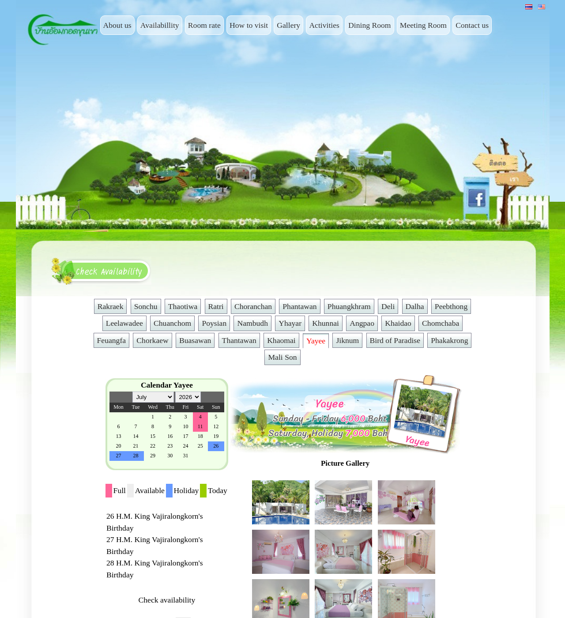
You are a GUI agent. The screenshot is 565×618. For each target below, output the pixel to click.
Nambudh (252, 323)
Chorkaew (152, 340)
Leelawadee (124, 323)
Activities (324, 25)
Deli (388, 306)
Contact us (472, 25)
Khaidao (398, 323)
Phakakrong (449, 340)
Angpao (362, 323)
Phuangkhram (349, 306)
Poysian (214, 323)
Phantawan (299, 306)
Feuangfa (111, 340)
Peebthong (451, 306)
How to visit (249, 25)
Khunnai (325, 323)
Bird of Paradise (395, 340)
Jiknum (347, 340)
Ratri (216, 306)
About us (117, 25)
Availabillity (159, 25)
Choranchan (253, 306)
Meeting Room (423, 25)
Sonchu (146, 306)
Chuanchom (172, 323)
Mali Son (282, 357)
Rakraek (111, 306)
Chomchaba (440, 323)
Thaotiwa (183, 306)
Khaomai (281, 340)
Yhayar (290, 323)
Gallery (288, 25)
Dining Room (369, 25)
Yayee (315, 340)
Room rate (204, 25)
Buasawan (195, 340)
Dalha (415, 306)
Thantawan (239, 340)
